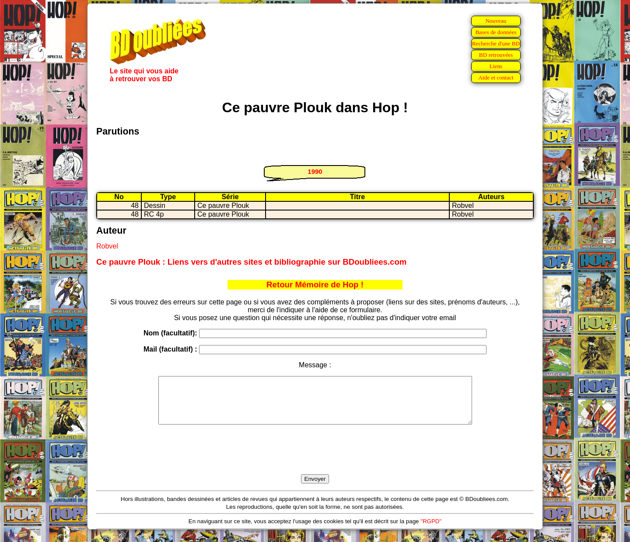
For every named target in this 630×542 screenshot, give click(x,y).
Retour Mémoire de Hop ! (315, 284)
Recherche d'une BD (496, 43)
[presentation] (315, 459)
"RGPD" (430, 530)
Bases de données (495, 32)
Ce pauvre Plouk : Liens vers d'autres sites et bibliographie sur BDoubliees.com (251, 261)
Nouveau (495, 20)
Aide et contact (496, 77)
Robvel (107, 246)
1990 (315, 171)
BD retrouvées (496, 55)
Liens (496, 66)
